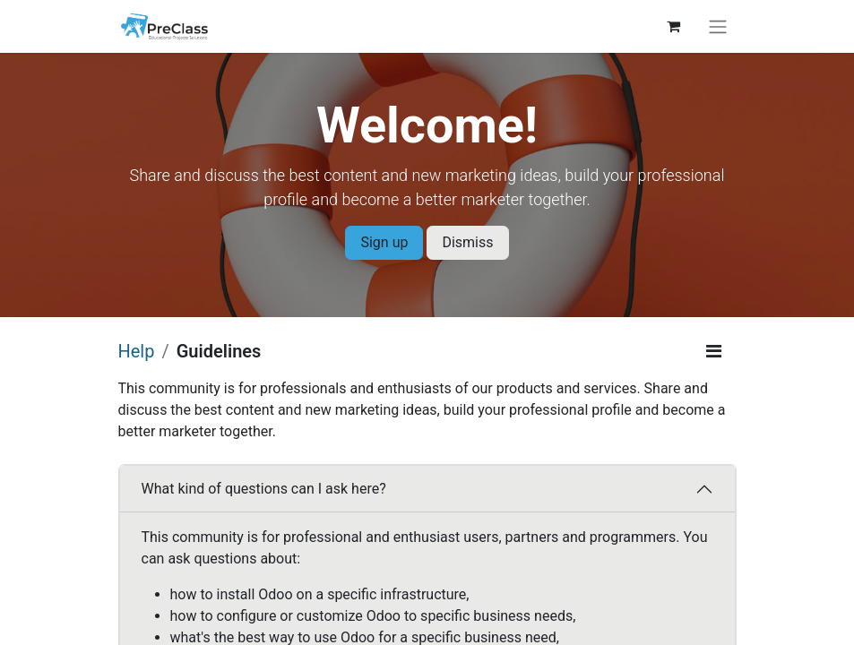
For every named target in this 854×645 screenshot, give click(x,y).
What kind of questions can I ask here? (264, 488)
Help (136, 351)
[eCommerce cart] (674, 26)
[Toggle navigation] (718, 26)
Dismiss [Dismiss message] (467, 242)
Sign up (384, 242)
